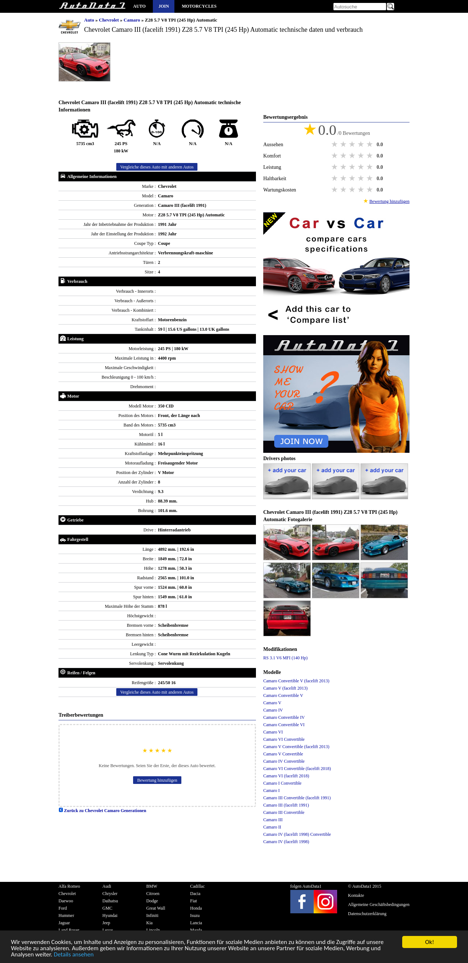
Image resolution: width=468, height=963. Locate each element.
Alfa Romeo (69, 886)
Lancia (196, 922)
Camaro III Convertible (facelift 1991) (297, 797)
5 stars (370, 144)
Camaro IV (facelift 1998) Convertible (297, 834)
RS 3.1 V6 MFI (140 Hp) (285, 657)
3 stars (352, 144)
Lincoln (153, 930)
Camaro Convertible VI (284, 724)
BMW (151, 886)
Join (163, 6)
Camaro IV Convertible (284, 761)
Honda (196, 908)
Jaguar (64, 922)
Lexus (107, 930)
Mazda (196, 930)
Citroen (152, 893)
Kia (149, 922)
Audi (106, 886)
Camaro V (272, 702)
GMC (107, 908)
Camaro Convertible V (283, 695)
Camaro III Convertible (284, 812)
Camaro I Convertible (282, 783)
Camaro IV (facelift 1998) (286, 841)
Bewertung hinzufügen (157, 780)
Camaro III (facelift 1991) (286, 805)
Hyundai (109, 915)
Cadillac (197, 886)
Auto (139, 6)
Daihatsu (110, 900)
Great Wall (155, 908)
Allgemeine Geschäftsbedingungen (379, 904)
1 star (335, 144)
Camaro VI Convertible (284, 739)
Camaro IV (273, 710)
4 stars (361, 144)
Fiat (193, 900)
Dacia (195, 893)
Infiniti (152, 915)
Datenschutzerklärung (367, 913)
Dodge (152, 900)
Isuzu (195, 915)
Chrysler (109, 893)
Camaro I (271, 790)
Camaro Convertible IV (284, 717)
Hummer (66, 915)
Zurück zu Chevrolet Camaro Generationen (102, 810)
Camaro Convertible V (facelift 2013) (296, 680)
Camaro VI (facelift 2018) (286, 775)
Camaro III (273, 819)
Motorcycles (199, 6)
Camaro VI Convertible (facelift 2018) (297, 768)
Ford (62, 908)
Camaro (132, 20)
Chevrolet (109, 20)
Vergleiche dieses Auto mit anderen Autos (157, 167)
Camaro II (272, 827)
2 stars (344, 144)
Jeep (106, 922)
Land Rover (68, 930)
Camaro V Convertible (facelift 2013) (296, 746)
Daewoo (65, 900)
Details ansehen (74, 955)
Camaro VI (273, 732)
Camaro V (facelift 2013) (285, 688)
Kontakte (356, 895)
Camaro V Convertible (283, 754)
